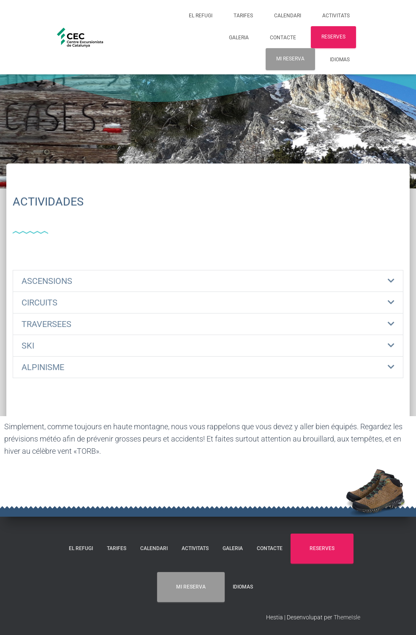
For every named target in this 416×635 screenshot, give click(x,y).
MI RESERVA (290, 59)
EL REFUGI (200, 16)
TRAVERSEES (46, 324)
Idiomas (340, 60)
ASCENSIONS (47, 281)
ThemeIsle (347, 617)
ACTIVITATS (336, 16)
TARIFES (243, 16)
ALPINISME (43, 367)
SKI (28, 346)
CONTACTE (283, 38)
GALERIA (239, 38)
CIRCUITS (39, 302)
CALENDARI (287, 16)
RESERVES (333, 37)
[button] (208, 281)
